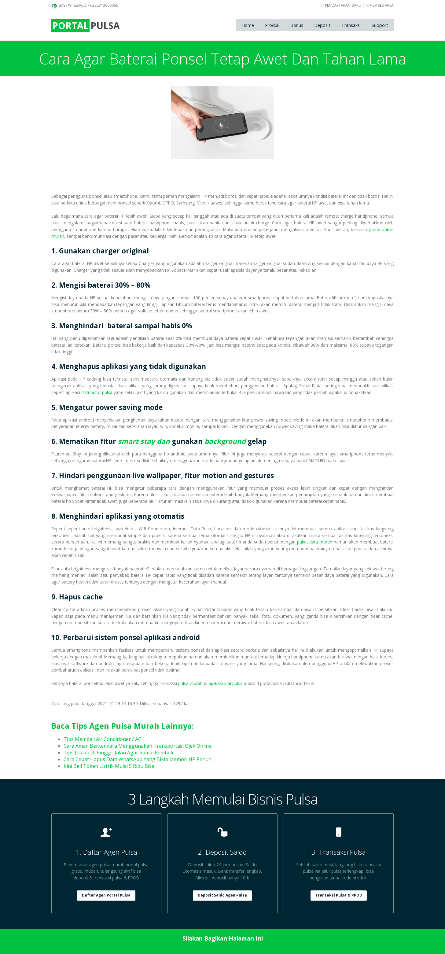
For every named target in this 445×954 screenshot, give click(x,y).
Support (380, 25)
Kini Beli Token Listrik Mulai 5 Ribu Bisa (109, 766)
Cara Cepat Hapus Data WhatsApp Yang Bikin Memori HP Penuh (137, 759)
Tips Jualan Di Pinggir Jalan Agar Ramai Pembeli (118, 752)
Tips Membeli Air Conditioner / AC (102, 739)
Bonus (296, 25)
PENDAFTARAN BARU (340, 5)
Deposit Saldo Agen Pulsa (222, 895)
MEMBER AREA (379, 5)
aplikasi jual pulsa (225, 683)
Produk (272, 25)
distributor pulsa (96, 392)
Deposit (322, 25)
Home (247, 25)
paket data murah (314, 542)
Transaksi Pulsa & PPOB (338, 895)
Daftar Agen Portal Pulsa (106, 895)
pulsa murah (190, 683)
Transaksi (351, 25)
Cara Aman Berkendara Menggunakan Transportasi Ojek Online (137, 745)
